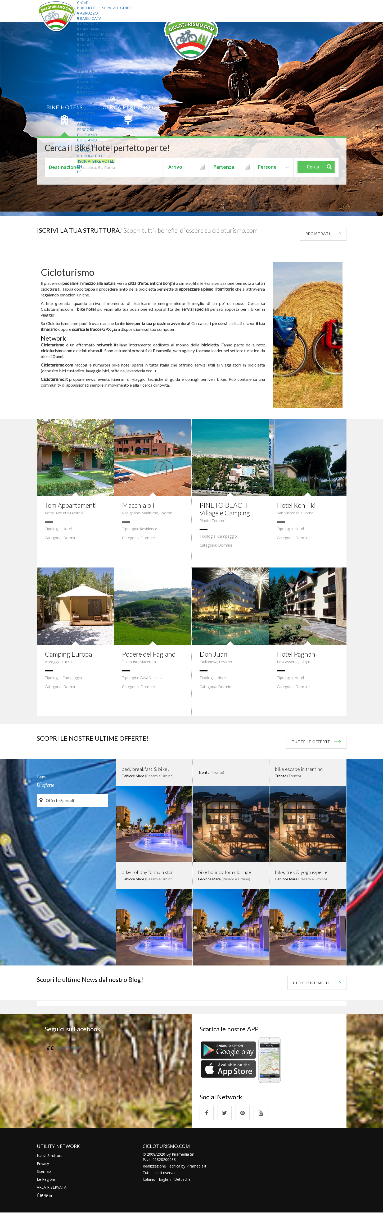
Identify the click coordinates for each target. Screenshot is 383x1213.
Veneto (86, 113)
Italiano (149, 1179)
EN (79, 166)
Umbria (85, 103)
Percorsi (86, 129)
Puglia (85, 76)
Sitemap (44, 1171)
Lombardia (89, 55)
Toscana (87, 92)
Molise (85, 66)
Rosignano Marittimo (140, 512)
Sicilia (85, 87)
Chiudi (82, 2)
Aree (81, 124)
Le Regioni (46, 1179)
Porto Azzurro (57, 512)
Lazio (84, 45)
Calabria (87, 23)
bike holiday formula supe (223, 872)
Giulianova (208, 661)
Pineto (205, 520)
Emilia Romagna (95, 34)
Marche (86, 60)
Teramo (219, 520)
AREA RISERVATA (51, 1187)
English (165, 1179)
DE (79, 172)
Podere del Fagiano (150, 654)
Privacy (43, 1163)
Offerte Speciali (57, 800)
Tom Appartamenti (72, 505)
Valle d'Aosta (92, 108)
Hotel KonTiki (297, 505)
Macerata (147, 661)
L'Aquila (306, 661)
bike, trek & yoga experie (300, 872)
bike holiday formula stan (146, 872)
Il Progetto (89, 156)
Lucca (67, 661)
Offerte (85, 119)
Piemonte (88, 71)
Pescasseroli (287, 661)
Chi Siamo (87, 134)
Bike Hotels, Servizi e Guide (104, 8)
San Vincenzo (288, 512)
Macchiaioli (139, 505)
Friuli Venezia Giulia (99, 39)
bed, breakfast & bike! (143, 769)
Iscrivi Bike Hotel (96, 161)
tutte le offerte (311, 741)
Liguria (86, 50)
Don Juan (214, 654)
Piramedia (195, 1166)
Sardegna (88, 82)
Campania (88, 29)
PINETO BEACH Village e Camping (226, 509)
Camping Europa (69, 654)
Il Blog (84, 150)
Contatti (87, 145)
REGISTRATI (317, 233)
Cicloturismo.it (311, 983)
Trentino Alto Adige (100, 97)
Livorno (76, 512)
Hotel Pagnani (297, 654)
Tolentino (130, 661)
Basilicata (89, 18)
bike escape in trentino (298, 769)
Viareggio (53, 661)
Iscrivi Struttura (49, 1155)
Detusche (182, 1179)
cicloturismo (69, 1047)
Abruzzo (87, 13)
